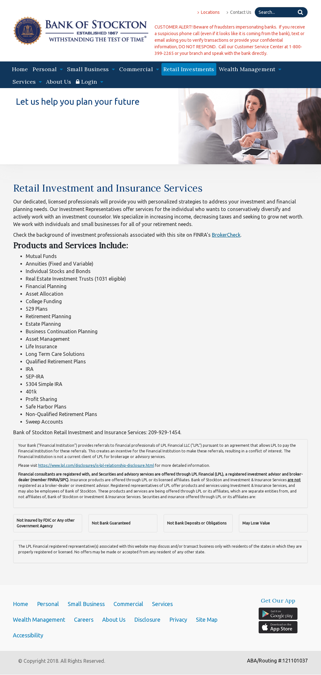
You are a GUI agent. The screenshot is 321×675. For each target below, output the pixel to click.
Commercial (128, 604)
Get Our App (278, 601)
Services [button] (27, 81)
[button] (89, 82)
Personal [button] (48, 69)
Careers (83, 619)
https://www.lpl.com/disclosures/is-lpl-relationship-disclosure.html (96, 465)
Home (20, 69)
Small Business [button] (91, 69)
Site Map (207, 619)
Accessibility (28, 635)
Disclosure (147, 619)
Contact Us (239, 12)
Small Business (86, 604)
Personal (48, 604)
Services (162, 604)
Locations (208, 12)
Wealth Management (39, 619)
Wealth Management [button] (250, 69)
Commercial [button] (139, 69)
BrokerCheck (226, 235)
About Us (58, 81)
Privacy (178, 619)
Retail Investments (188, 69)
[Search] (281, 12)
